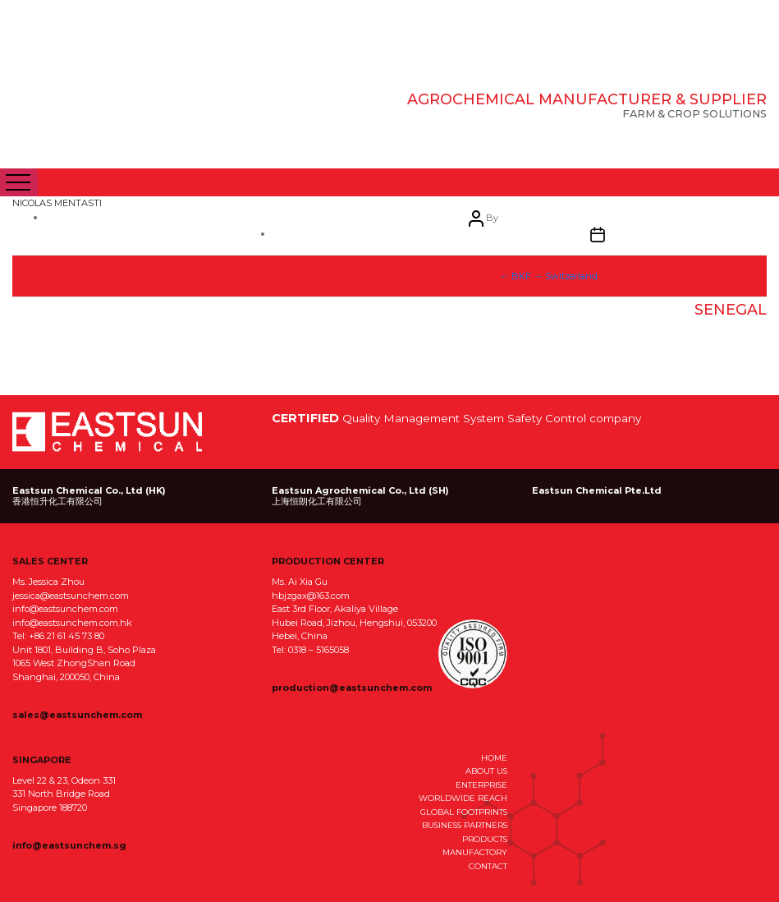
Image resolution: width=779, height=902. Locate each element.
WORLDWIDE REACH (463, 798)
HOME (494, 757)
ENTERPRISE (481, 784)
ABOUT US (486, 770)
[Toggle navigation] (19, 182)
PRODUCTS (484, 839)
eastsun (159, 325)
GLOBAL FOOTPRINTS (463, 812)
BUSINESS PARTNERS (464, 825)
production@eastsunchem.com (352, 687)
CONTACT (488, 866)
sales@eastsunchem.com (77, 714)
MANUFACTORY (474, 852)
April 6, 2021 (386, 341)
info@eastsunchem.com (65, 608)
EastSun (126, 115)
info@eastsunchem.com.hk (72, 622)
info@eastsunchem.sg (69, 845)
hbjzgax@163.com (311, 595)
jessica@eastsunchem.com (70, 595)
